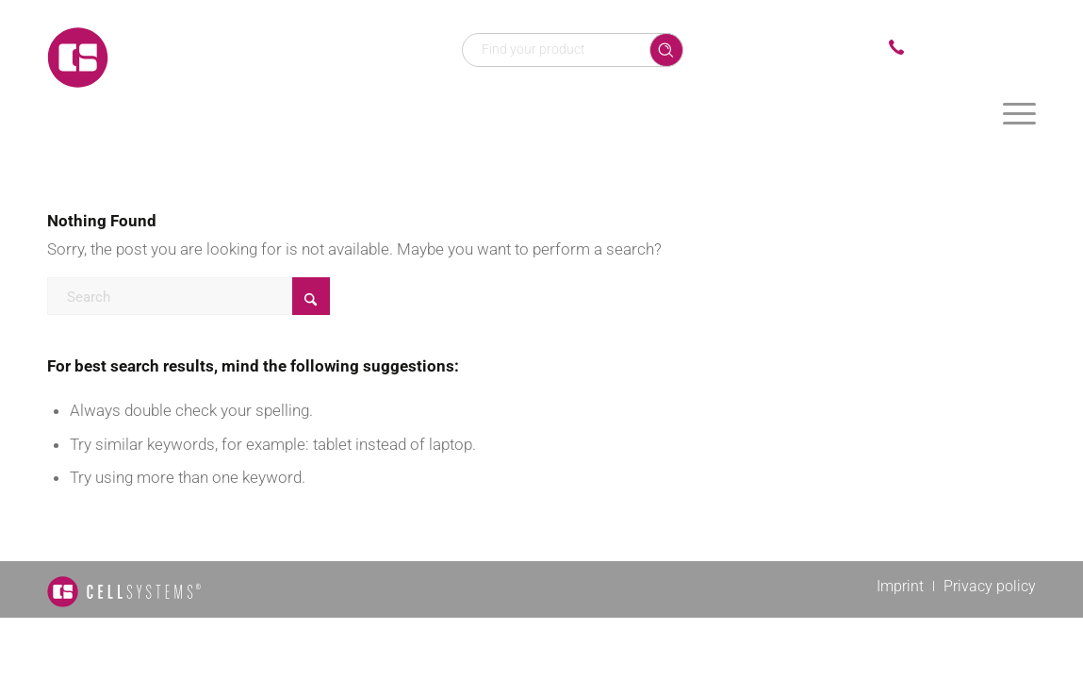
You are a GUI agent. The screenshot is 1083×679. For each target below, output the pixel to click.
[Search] (188, 296)
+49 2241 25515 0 (974, 48)
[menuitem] (1019, 113)
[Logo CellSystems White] (198, 56)
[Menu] (1019, 113)
